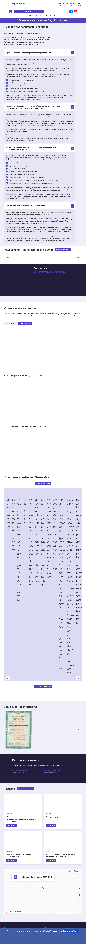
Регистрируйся (71, 931)
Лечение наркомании (33, 159)
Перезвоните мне (29, 12)
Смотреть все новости (25, 789)
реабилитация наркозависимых (23, 227)
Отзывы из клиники (25, 323)
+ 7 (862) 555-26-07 (62, 3)
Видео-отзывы (10, 323)
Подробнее (11, 825)
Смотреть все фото (62, 249)
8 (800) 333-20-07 (76, 3)
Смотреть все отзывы (43, 686)
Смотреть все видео (43, 483)
